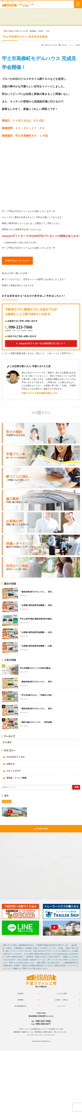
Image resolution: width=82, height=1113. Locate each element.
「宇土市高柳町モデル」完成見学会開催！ (25, 36)
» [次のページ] (49, 413)
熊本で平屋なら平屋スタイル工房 (39, 1034)
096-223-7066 (20, 327)
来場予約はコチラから (17, 260)
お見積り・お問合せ (61, 1000)
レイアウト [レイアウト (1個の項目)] (7, 801)
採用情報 (20, 1000)
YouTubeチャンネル (15, 757)
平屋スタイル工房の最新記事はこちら (40, 393)
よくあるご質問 (61, 993)
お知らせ (10, 764)
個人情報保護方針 (20, 1006)
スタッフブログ (13, 771)
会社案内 (20, 993)
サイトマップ (61, 1006)
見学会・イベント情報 (70, 45)
